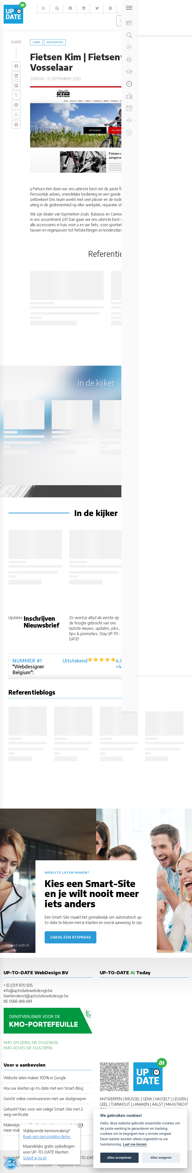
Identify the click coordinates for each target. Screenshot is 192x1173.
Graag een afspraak (70, 937)
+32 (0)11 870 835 (18, 985)
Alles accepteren (119, 1157)
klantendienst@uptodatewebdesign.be (36, 995)
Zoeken (181, 8)
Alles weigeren (160, 1157)
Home (36, 42)
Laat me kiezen (135, 1144)
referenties (55, 42)
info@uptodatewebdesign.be (28, 990)
